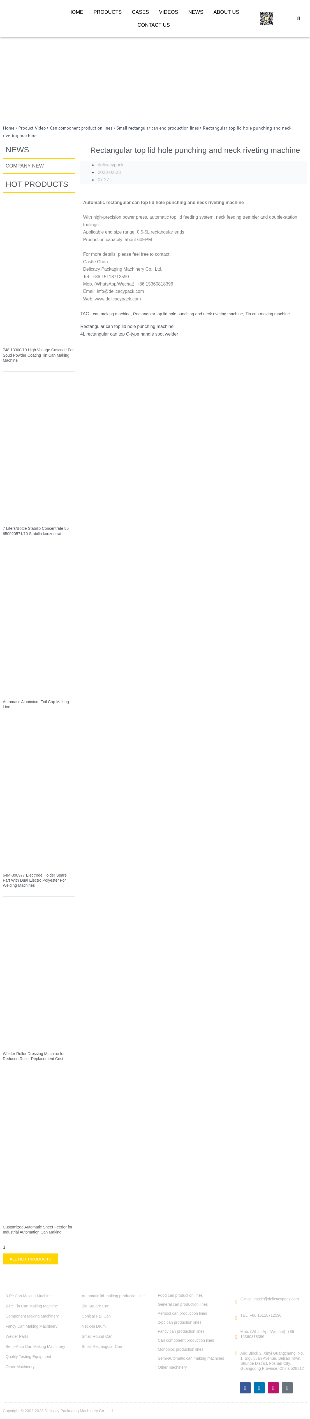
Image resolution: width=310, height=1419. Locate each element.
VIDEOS (168, 12)
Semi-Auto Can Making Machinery (35, 1346)
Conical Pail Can (96, 1316)
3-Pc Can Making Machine (29, 1295)
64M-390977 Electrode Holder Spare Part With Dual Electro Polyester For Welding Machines (35, 880)
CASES (140, 12)
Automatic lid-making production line (113, 1295)
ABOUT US (226, 12)
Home (9, 128)
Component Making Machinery (32, 1316)
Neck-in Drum (94, 1326)
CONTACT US (154, 25)
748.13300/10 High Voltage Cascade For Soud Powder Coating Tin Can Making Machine (38, 355)
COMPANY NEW (25, 165)
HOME (75, 12)
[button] (299, 18)
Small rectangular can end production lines (167, 128)
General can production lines (183, 1304)
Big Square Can (96, 1305)
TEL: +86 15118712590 (261, 1315)
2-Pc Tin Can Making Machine (32, 1305)
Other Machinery (20, 1366)
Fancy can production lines (181, 1331)
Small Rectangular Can (102, 1346)
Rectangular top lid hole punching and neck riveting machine (196, 313)
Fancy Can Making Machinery (31, 1326)
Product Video (33, 128)
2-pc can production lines (180, 1322)
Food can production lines (180, 1295)
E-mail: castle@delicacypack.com (269, 1298)
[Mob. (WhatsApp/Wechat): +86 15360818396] (236, 1336)
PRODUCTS (107, 12)
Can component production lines (85, 128)
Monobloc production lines (180, 1349)
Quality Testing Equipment (28, 1356)
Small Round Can (97, 1336)
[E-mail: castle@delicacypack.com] (236, 1301)
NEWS (195, 12)
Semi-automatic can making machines (191, 1358)
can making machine (113, 313)
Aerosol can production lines (182, 1313)
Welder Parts (17, 1336)
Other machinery (172, 1367)
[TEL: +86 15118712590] (236, 1318)
